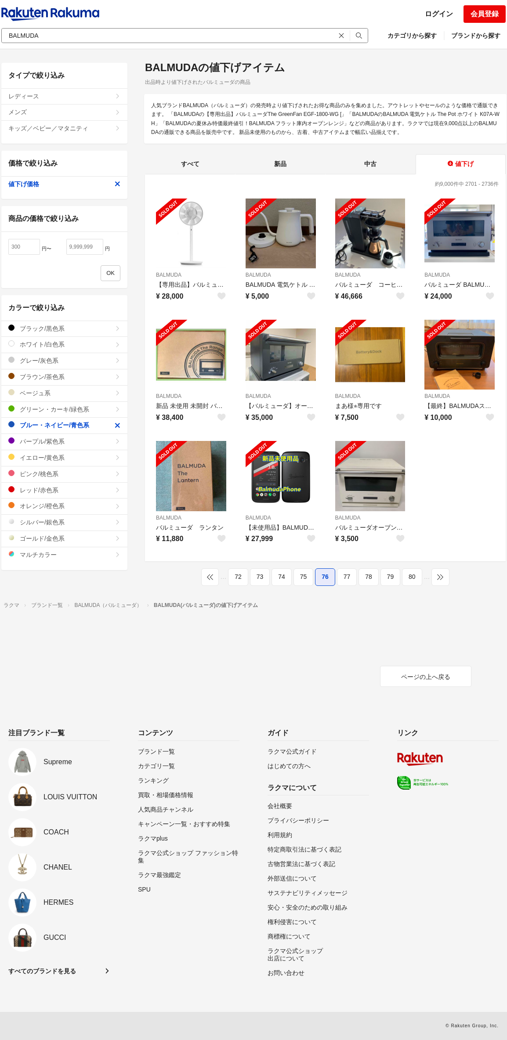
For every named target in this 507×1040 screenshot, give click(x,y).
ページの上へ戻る (425, 676)
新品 (280, 163)
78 (368, 576)
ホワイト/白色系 (64, 344)
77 (347, 576)
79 (390, 576)
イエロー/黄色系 (64, 457)
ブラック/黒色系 (64, 328)
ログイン (439, 14)
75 (303, 576)
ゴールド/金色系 (64, 538)
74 (281, 576)
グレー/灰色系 (64, 360)
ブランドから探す (475, 35)
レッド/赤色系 (64, 490)
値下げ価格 (64, 184)
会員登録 (485, 14)
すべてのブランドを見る (42, 971)
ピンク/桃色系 (64, 473)
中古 (370, 163)
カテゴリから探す (412, 35)
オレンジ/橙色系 (64, 505)
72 (238, 576)
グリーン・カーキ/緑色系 (64, 409)
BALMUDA (168, 275)
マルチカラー (64, 554)
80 (412, 576)
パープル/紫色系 (64, 441)
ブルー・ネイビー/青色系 (64, 425)
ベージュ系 (64, 393)
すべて (190, 163)
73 (260, 576)
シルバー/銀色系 (64, 522)
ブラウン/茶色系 (64, 376)
